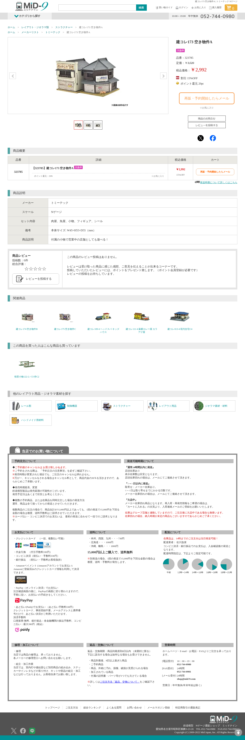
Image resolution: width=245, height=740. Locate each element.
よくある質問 (113, 707)
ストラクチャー (64, 27)
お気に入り (198, 8)
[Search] (97, 7)
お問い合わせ (134, 707)
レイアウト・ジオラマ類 (35, 27)
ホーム (11, 27)
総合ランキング (92, 707)
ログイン (181, 8)
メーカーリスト (30, 32)
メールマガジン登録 (158, 707)
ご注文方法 (71, 707)
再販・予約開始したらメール (206, 98)
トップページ (52, 707)
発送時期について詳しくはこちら (218, 182)
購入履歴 (214, 8)
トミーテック (52, 32)
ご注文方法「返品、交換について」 (120, 681)
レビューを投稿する (39, 278)
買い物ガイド (164, 8)
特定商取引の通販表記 (187, 707)
